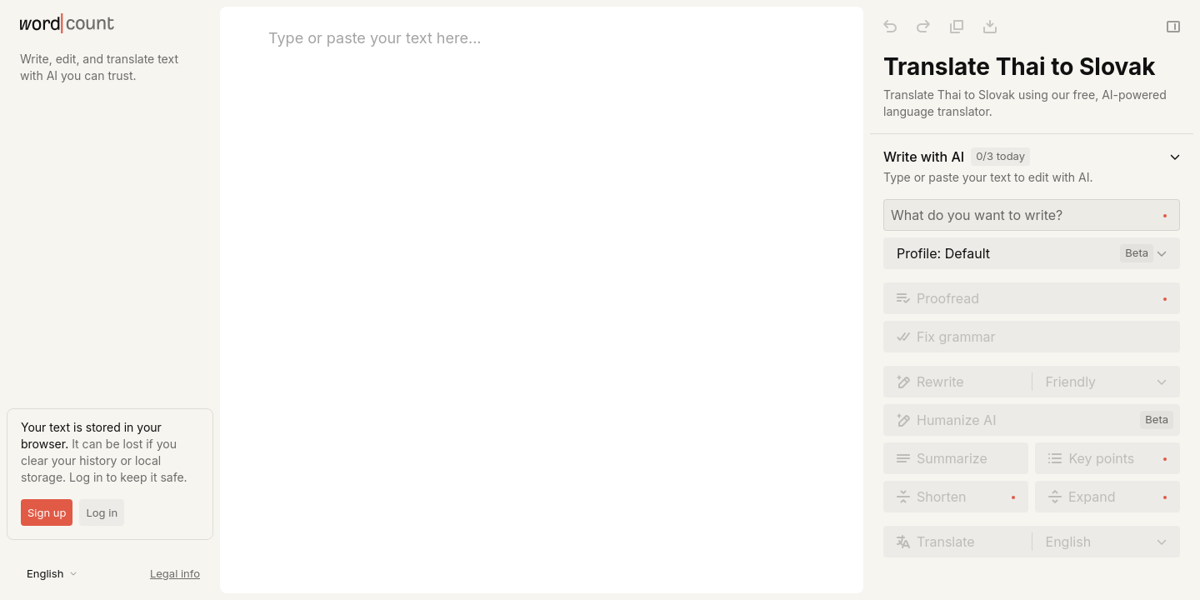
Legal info (175, 573)
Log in (102, 512)
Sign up (47, 512)
